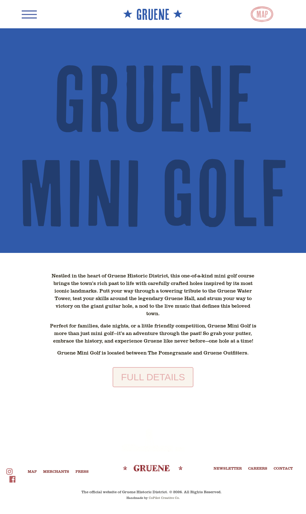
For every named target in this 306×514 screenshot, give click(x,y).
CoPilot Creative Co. (164, 497)
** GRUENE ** (153, 14)
